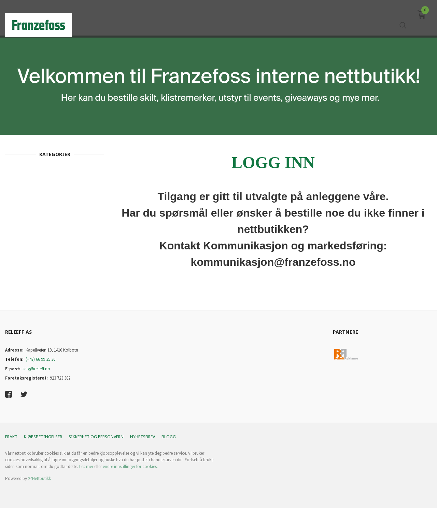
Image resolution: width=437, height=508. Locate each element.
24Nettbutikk (39, 478)
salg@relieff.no (36, 369)
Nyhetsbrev (142, 436)
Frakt (11, 436)
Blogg (168, 436)
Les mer (86, 466)
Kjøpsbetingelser (43, 436)
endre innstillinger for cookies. (130, 466)
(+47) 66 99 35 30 (40, 359)
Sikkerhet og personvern (96, 436)
